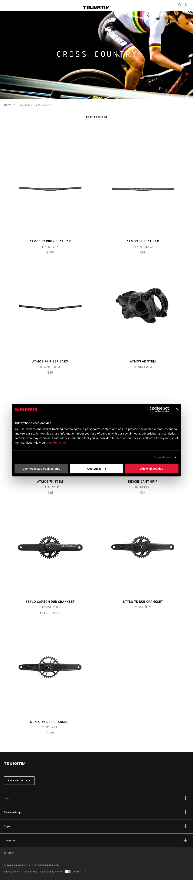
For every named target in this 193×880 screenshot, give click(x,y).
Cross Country (42, 105)
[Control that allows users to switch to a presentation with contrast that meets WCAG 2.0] (74, 871)
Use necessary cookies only (41, 468)
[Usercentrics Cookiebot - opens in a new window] (152, 409)
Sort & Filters (96, 117)
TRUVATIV (9, 105)
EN (7, 853)
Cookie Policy (57, 442)
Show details (162, 457)
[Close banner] (177, 409)
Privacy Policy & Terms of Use (20, 872)
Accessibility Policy (51, 872)
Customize (96, 468)
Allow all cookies (151, 468)
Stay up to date (19, 780)
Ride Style (24, 105)
